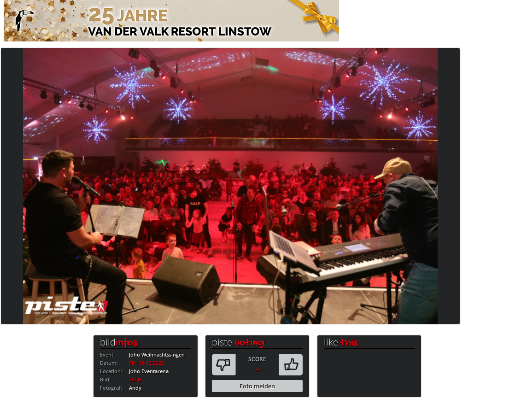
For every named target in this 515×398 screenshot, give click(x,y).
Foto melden (257, 386)
